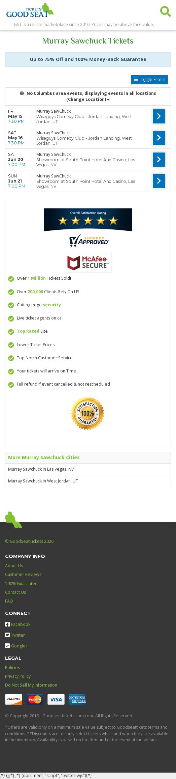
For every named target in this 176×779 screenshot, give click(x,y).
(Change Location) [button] (88, 99)
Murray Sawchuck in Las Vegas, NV (41, 469)
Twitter (15, 635)
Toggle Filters (149, 79)
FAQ (9, 601)
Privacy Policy (18, 676)
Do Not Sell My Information (31, 685)
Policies (12, 667)
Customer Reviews (23, 574)
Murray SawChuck (53, 111)
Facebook (17, 624)
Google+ (16, 646)
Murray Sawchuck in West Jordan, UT (43, 481)
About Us (14, 565)
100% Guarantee (21, 583)
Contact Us (15, 592)
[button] (165, 10)
